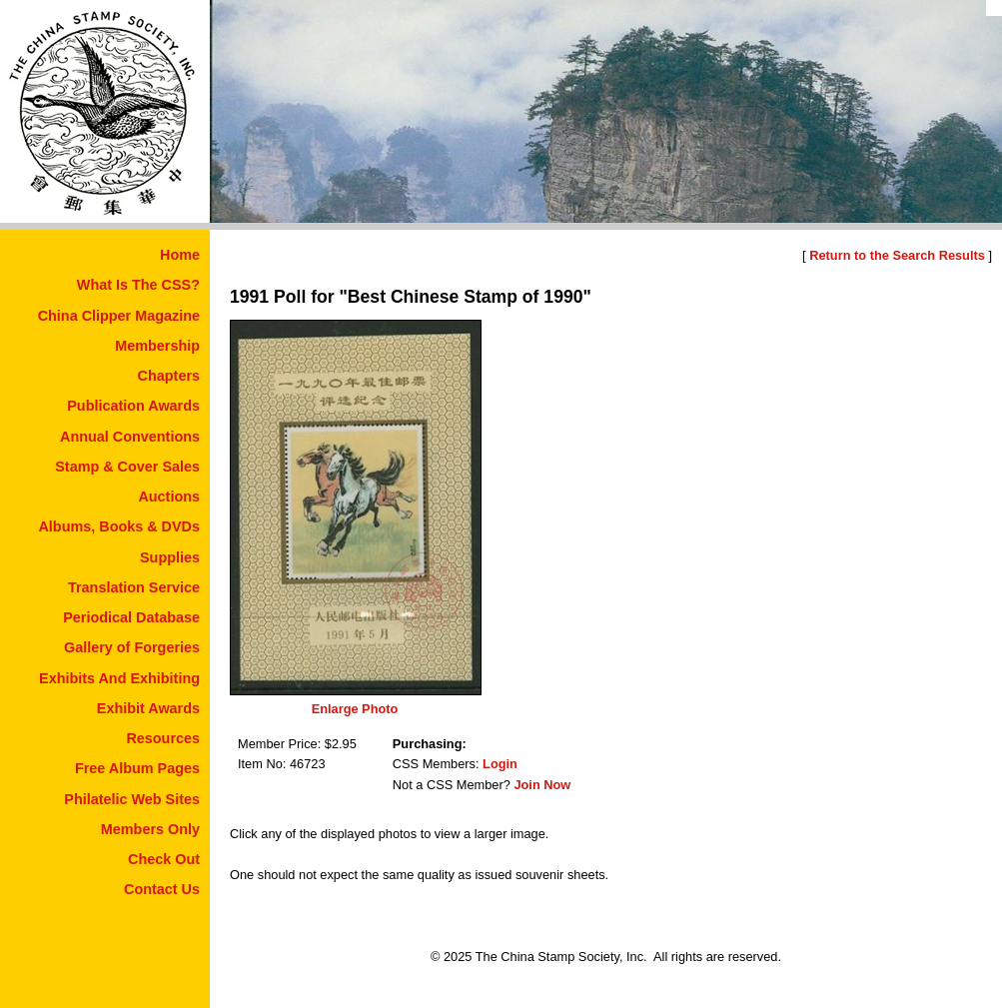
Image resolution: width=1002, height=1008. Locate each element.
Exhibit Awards (148, 708)
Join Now (541, 784)
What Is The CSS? (138, 285)
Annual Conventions (130, 437)
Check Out (164, 859)
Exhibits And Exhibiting (119, 678)
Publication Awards (133, 406)
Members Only (150, 829)
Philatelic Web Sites (132, 799)
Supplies (170, 557)
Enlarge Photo (355, 708)
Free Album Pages (137, 768)
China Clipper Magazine (119, 316)
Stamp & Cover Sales (127, 467)
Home (180, 255)
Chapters (169, 376)
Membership (157, 346)
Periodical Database (131, 617)
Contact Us (162, 889)
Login (500, 763)
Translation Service (134, 587)
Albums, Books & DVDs (119, 526)
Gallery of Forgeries (132, 647)
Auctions (169, 496)
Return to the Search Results (897, 255)
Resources (163, 738)
